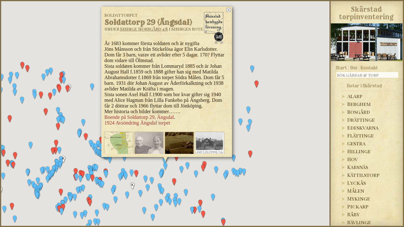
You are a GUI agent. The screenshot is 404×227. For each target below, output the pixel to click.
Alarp (354, 96)
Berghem (359, 104)
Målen (355, 190)
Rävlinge (359, 222)
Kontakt (369, 67)
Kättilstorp (363, 175)
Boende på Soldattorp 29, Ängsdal (139, 117)
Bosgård (358, 111)
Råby (353, 214)
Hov (352, 159)
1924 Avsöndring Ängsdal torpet (137, 122)
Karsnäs (357, 167)
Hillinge (359, 151)
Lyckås (356, 182)
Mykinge (358, 198)
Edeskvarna (362, 127)
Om (353, 67)
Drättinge (361, 119)
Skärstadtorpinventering (366, 12)
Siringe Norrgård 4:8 (144, 29)
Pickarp (357, 206)
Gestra (356, 143)
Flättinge (360, 135)
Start (341, 67)
